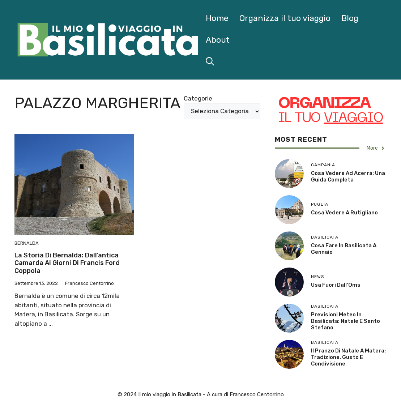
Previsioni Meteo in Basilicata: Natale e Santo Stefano (345, 321)
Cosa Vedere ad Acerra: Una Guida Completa (348, 176)
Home (217, 18)
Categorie (198, 98)
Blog (349, 18)
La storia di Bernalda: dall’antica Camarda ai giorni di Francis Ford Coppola (67, 263)
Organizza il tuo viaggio (284, 18)
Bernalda (26, 243)
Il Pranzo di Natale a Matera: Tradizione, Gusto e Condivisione (348, 357)
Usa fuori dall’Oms (336, 285)
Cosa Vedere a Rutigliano (344, 212)
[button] (209, 61)
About (218, 40)
